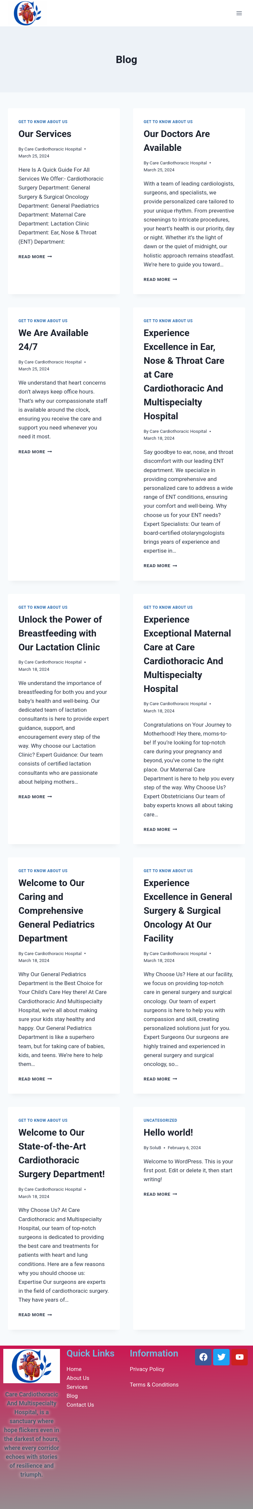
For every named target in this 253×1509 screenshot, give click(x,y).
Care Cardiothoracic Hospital (53, 149)
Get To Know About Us (43, 122)
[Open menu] (239, 13)
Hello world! (168, 1132)
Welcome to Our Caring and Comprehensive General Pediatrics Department (56, 910)
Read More (35, 256)
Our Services (44, 133)
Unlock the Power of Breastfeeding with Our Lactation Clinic (60, 633)
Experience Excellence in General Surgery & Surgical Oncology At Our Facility (188, 910)
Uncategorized (160, 1120)
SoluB (155, 1147)
